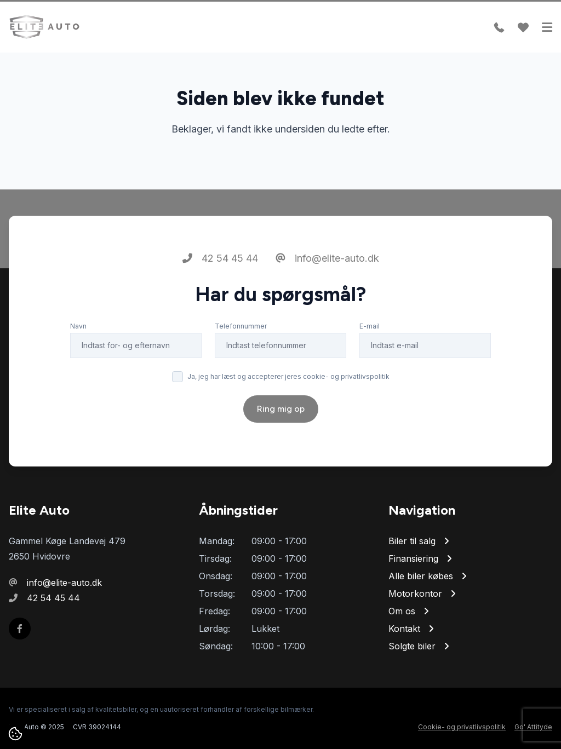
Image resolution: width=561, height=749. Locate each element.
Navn (78, 326)
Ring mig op (281, 409)
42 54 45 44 (220, 258)
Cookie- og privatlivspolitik (462, 727)
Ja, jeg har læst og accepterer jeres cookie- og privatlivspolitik (288, 376)
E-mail (369, 326)
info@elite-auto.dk (327, 258)
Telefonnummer (241, 326)
